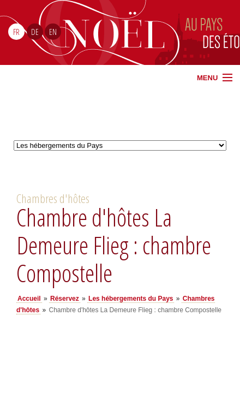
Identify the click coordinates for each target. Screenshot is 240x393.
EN (53, 31)
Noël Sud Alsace (170, 32)
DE (35, 31)
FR (16, 31)
